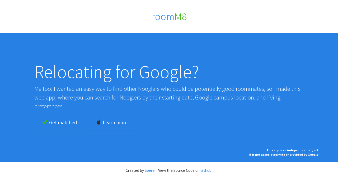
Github (206, 170)
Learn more (112, 122)
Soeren (151, 170)
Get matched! (60, 122)
